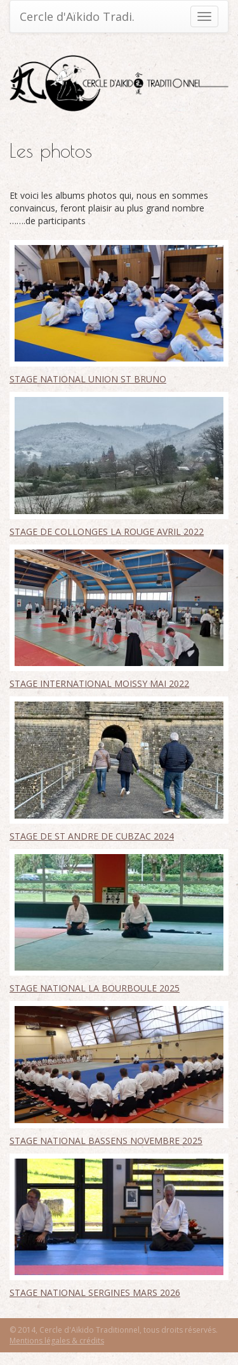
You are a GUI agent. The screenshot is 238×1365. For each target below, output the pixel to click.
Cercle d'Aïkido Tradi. (77, 16)
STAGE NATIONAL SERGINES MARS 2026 (95, 1292)
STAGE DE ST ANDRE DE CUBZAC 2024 (92, 836)
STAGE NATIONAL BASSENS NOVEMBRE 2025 (106, 1141)
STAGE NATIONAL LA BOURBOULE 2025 (95, 988)
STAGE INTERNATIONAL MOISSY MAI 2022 (99, 683)
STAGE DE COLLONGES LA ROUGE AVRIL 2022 (107, 531)
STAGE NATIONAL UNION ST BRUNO (88, 379)
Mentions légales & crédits (57, 1340)
